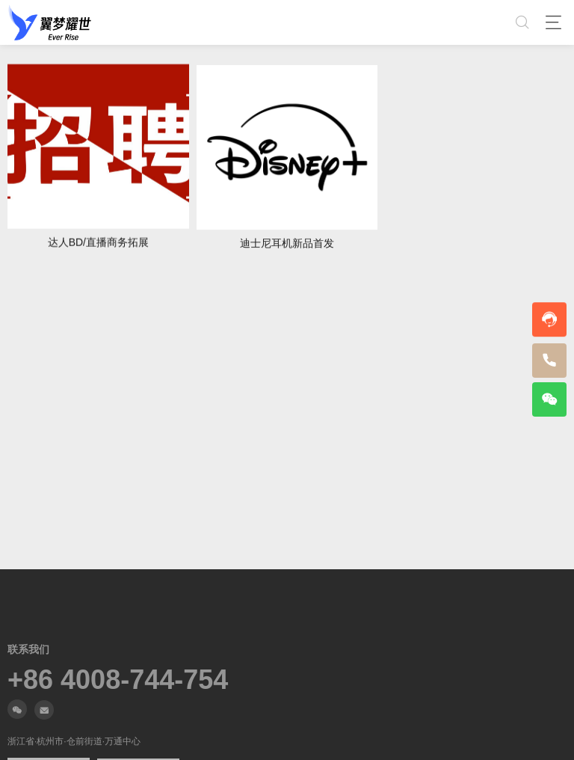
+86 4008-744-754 (117, 680)
